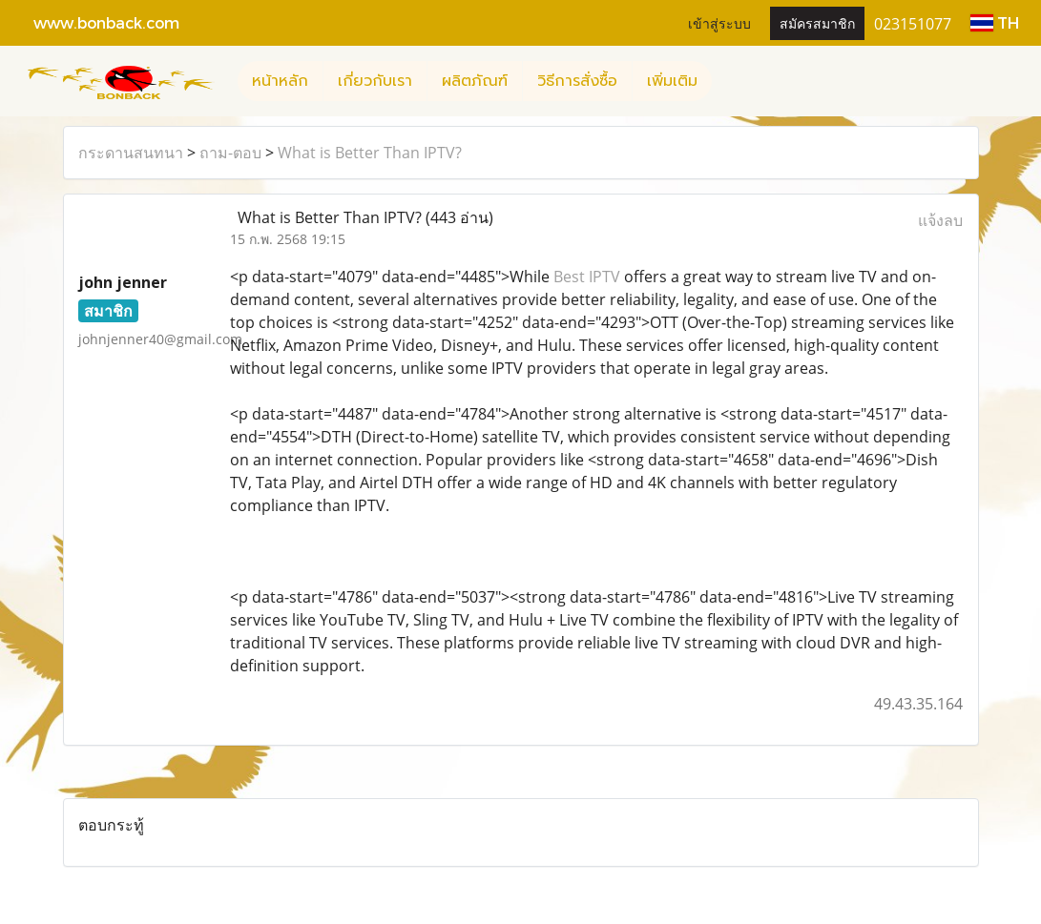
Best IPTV (586, 276)
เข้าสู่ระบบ (719, 22)
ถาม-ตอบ (230, 152)
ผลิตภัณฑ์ (475, 81)
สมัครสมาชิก (817, 22)
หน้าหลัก (280, 81)
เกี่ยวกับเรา (375, 81)
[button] (729, 81)
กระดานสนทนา (130, 152)
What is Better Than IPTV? (370, 152)
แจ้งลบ (940, 220)
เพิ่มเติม (672, 81)
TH (994, 22)
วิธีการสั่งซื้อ (577, 81)
